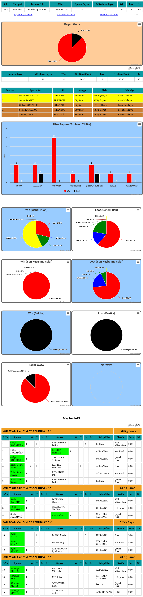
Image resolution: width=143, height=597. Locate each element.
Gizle (136, 14)
